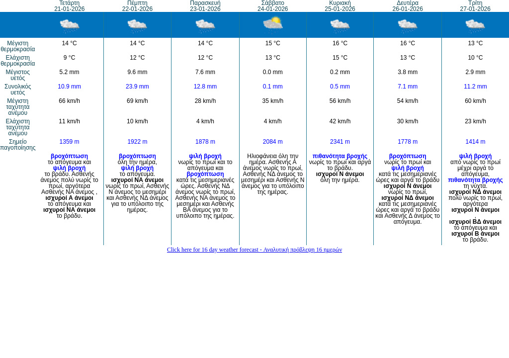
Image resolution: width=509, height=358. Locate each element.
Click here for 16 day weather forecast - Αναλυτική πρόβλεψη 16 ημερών (254, 249)
